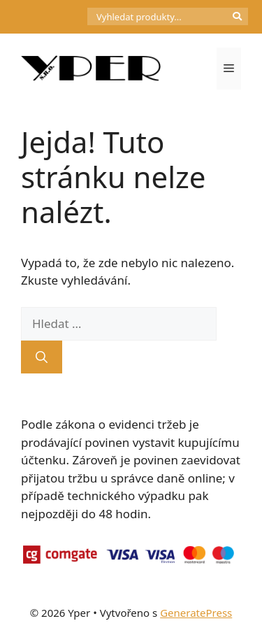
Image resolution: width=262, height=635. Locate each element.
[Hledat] (41, 357)
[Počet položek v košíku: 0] (63, 17)
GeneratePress (196, 613)
